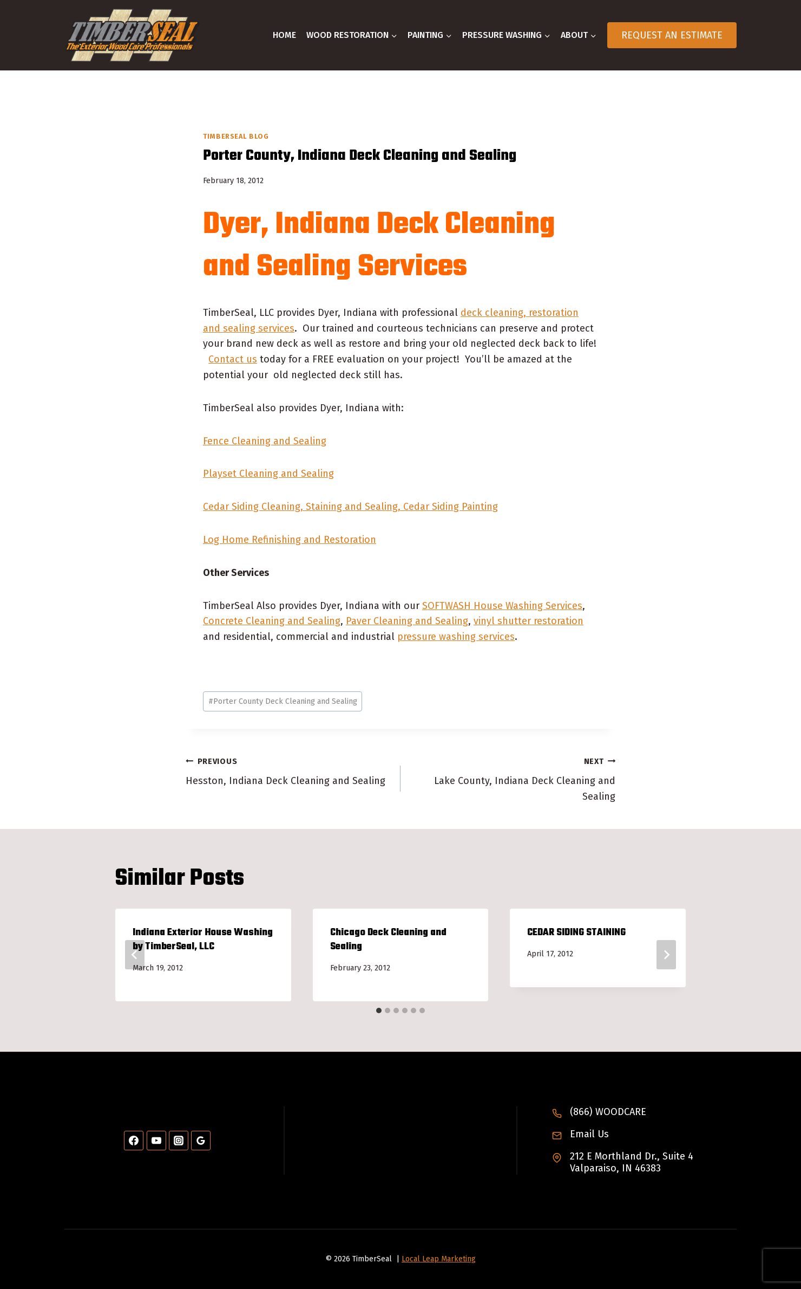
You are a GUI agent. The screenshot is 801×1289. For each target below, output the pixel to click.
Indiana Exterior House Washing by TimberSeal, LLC (203, 940)
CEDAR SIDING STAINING (576, 933)
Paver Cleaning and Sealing (407, 621)
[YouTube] (156, 1140)
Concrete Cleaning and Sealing (271, 621)
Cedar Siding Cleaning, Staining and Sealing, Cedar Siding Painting (350, 507)
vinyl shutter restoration (528, 621)
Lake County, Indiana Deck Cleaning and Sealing (512, 778)
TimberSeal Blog (235, 136)
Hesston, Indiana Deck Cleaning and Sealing (288, 770)
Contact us (232, 359)
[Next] (666, 954)
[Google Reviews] (201, 1140)
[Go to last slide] (135, 954)
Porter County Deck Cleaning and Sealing (282, 701)
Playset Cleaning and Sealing (268, 474)
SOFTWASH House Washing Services (502, 606)
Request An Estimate (672, 35)
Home (284, 35)
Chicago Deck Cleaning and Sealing (388, 940)
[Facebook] (133, 1140)
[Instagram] (178, 1140)
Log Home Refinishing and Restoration (289, 540)
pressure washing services (456, 637)
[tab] (379, 1010)
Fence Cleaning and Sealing (264, 441)
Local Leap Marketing (439, 1259)
